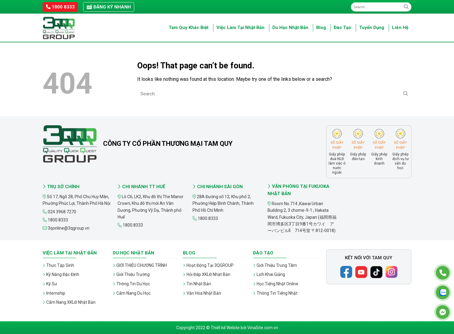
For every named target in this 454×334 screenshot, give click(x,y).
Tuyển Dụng (371, 27)
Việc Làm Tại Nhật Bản (240, 27)
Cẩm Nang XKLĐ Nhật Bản (71, 302)
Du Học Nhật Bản (290, 27)
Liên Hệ (400, 27)
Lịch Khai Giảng (271, 274)
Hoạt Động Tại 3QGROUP (210, 265)
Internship (55, 293)
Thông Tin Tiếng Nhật (277, 293)
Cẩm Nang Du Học (133, 293)
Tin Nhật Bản (198, 283)
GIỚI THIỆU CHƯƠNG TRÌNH (141, 265)
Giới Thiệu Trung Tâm (277, 265)
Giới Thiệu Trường (133, 274)
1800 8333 (60, 7)
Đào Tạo (342, 27)
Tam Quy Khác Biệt (189, 27)
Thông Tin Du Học (133, 283)
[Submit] (406, 7)
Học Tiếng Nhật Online (277, 283)
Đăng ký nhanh (108, 7)
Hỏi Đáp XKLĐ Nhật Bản (208, 274)
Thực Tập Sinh (60, 265)
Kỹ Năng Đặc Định (62, 274)
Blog (321, 27)
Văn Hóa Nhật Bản (203, 293)
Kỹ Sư (51, 283)
